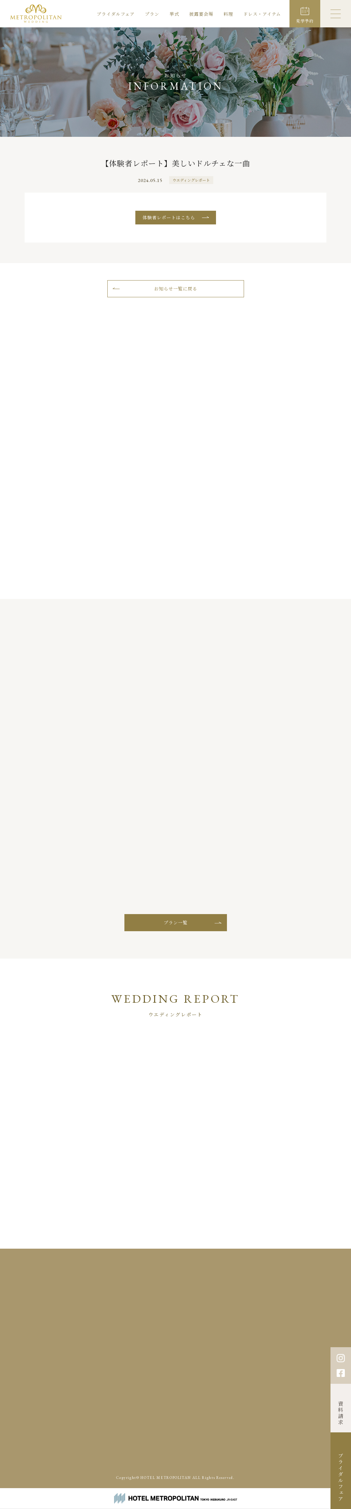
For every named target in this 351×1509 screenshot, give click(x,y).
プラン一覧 (176, 922)
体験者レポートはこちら (169, 217)
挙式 (174, 14)
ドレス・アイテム (262, 14)
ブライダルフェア (116, 14)
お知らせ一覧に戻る (175, 288)
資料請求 (341, 1413)
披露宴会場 (201, 14)
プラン (152, 14)
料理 (228, 14)
